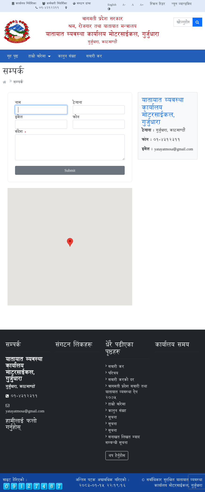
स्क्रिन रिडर (157, 4)
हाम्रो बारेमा (37, 56)
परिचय (113, 373)
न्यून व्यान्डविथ (181, 4)
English (112, 4)
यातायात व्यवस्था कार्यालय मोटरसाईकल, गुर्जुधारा (102, 34)
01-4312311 (47, 7)
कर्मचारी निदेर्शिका (54, 3)
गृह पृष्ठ (12, 56)
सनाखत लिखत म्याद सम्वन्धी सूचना (122, 440)
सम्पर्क (18, 82)
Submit (70, 170)
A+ (142, 4)
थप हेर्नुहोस (116, 455)
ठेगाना (77, 102)
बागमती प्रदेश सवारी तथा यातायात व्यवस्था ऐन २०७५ (126, 392)
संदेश (19, 131)
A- (124, 4)
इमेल (19, 117)
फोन (76, 117)
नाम (18, 102)
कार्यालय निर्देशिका (24, 3)
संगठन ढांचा (82, 3)
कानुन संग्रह (67, 56)
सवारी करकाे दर (121, 379)
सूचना (112, 417)
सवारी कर (94, 56)
